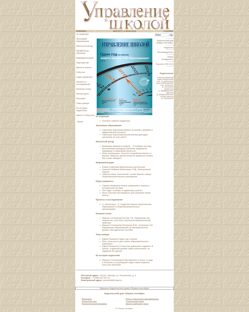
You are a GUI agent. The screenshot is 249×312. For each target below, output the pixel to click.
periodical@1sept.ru (112, 280)
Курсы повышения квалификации (142, 299)
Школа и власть (84, 67)
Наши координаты (168, 58)
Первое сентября (125, 308)
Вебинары (87, 299)
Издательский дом (165, 41)
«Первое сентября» (139, 288)
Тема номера (82, 103)
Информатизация (84, 58)
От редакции (82, 34)
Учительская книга (135, 301)
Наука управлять (84, 77)
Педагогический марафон (94, 304)
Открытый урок (89, 301)
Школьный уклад (84, 46)
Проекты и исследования (83, 83)
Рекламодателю (166, 52)
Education (81, 98)
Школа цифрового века (137, 304)
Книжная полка (83, 89)
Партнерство (82, 62)
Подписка (169, 47)
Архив (80, 121)
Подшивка (164, 64)
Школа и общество (85, 115)
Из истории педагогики (81, 109)
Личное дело (82, 94)
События (80, 72)
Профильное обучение (82, 52)
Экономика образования (82, 40)
